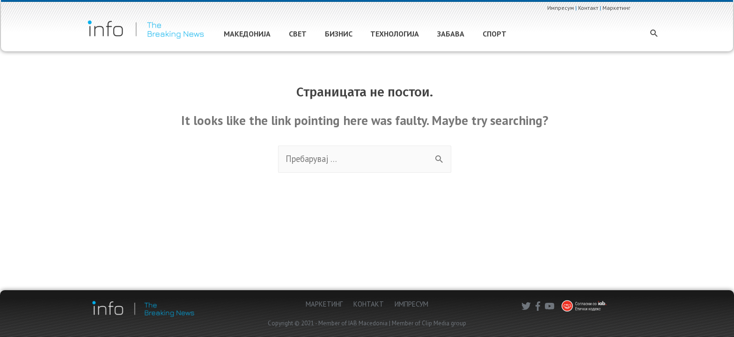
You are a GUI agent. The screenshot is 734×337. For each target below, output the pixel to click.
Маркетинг (624, 7)
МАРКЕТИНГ (324, 304)
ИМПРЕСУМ (411, 304)
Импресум (568, 7)
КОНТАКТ (368, 304)
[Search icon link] (635, 35)
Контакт (596, 7)
